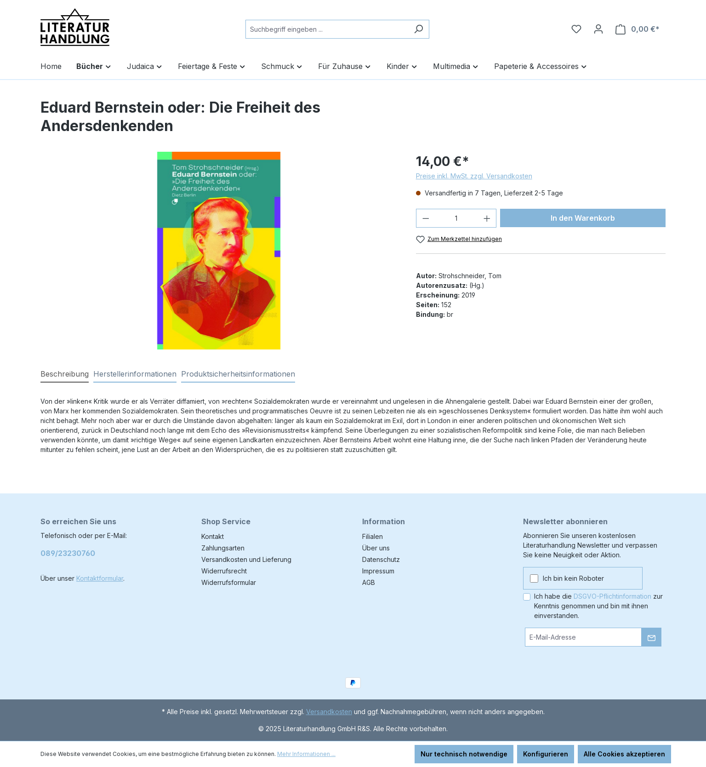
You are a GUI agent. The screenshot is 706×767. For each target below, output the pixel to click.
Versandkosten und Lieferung (246, 559)
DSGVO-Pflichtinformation (612, 596)
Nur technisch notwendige (464, 754)
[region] (219, 250)
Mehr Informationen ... (306, 753)
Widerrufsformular (228, 582)
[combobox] (326, 29)
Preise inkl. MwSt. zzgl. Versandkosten (474, 176)
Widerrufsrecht (224, 571)
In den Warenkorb (583, 218)
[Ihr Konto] (598, 29)
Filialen (372, 536)
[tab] (64, 374)
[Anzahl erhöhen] (487, 218)
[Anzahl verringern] (425, 218)
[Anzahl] (456, 218)
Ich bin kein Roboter (573, 578)
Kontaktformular (99, 578)
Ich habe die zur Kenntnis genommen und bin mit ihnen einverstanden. (598, 605)
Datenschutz (381, 559)
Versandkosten (329, 711)
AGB (368, 582)
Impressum (378, 571)
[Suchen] (418, 29)
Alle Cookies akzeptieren (624, 754)
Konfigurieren (545, 754)
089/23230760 (67, 553)
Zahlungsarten (223, 548)
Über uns (376, 548)
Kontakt (212, 536)
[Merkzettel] (576, 29)
